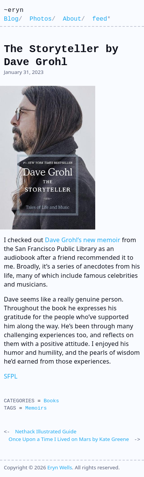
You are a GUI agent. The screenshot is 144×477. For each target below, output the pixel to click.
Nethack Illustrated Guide (45, 431)
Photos (41, 19)
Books (51, 400)
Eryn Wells (59, 466)
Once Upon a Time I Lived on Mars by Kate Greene (68, 438)
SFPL (11, 376)
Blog (11, 19)
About (72, 19)
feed (99, 19)
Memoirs (36, 408)
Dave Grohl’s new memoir (82, 240)
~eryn (14, 10)
